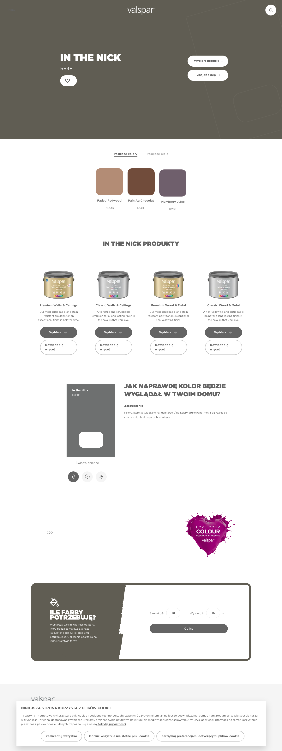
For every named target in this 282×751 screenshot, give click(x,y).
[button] (16, 10)
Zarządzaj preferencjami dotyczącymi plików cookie (200, 736)
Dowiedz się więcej (54, 347)
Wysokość (197, 613)
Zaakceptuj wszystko (61, 736)
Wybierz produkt (209, 61)
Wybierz (58, 332)
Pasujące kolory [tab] (125, 154)
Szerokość (157, 613)
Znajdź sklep (208, 75)
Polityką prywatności (112, 724)
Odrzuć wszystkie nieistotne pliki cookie (119, 736)
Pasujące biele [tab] (157, 154)
